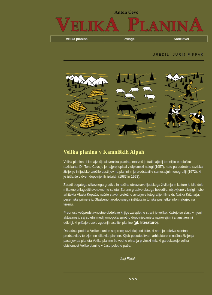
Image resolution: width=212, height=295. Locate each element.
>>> (133, 279)
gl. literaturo (146, 222)
